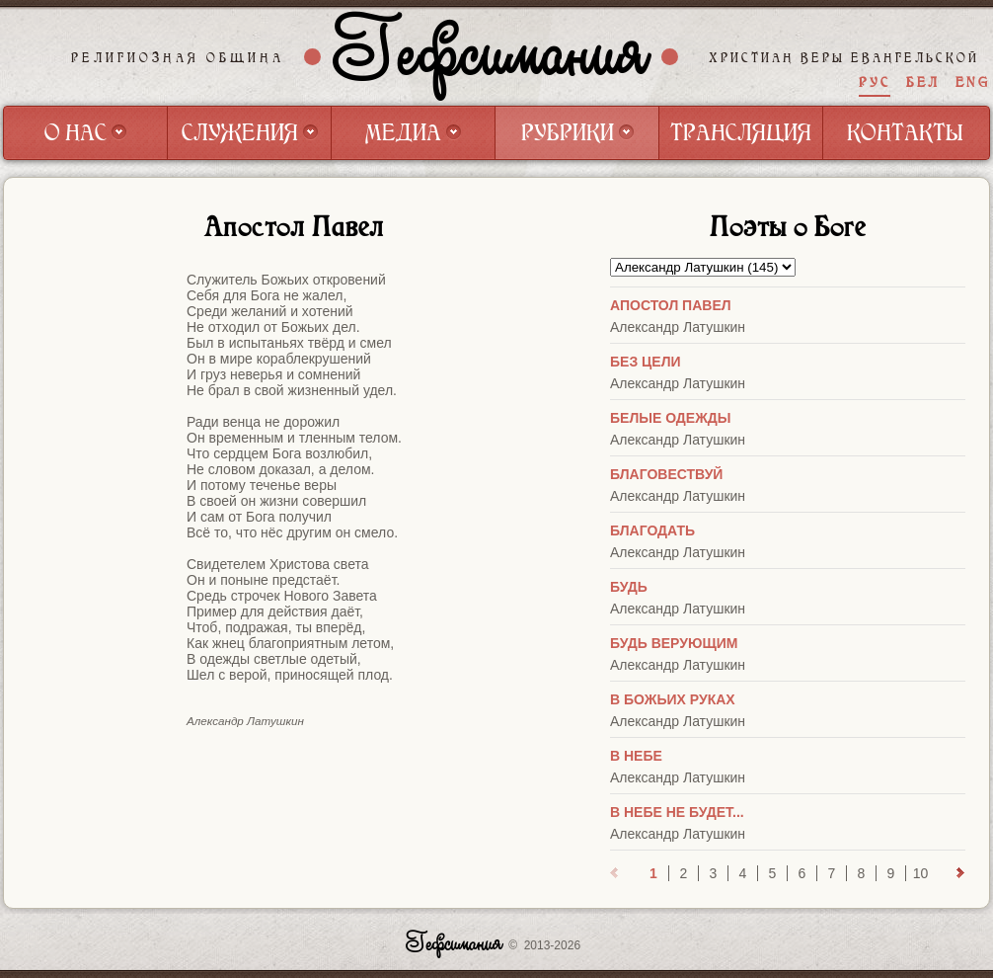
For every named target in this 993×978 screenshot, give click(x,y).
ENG (972, 82)
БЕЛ (923, 82)
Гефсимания (491, 56)
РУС (874, 82)
